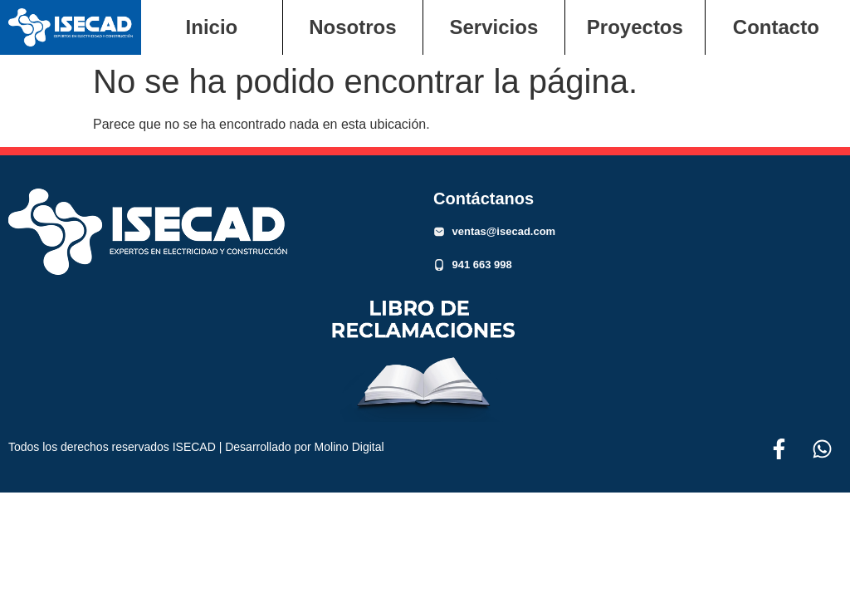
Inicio (212, 27)
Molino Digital (349, 446)
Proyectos (635, 27)
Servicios (494, 27)
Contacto (776, 27)
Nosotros (352, 27)
